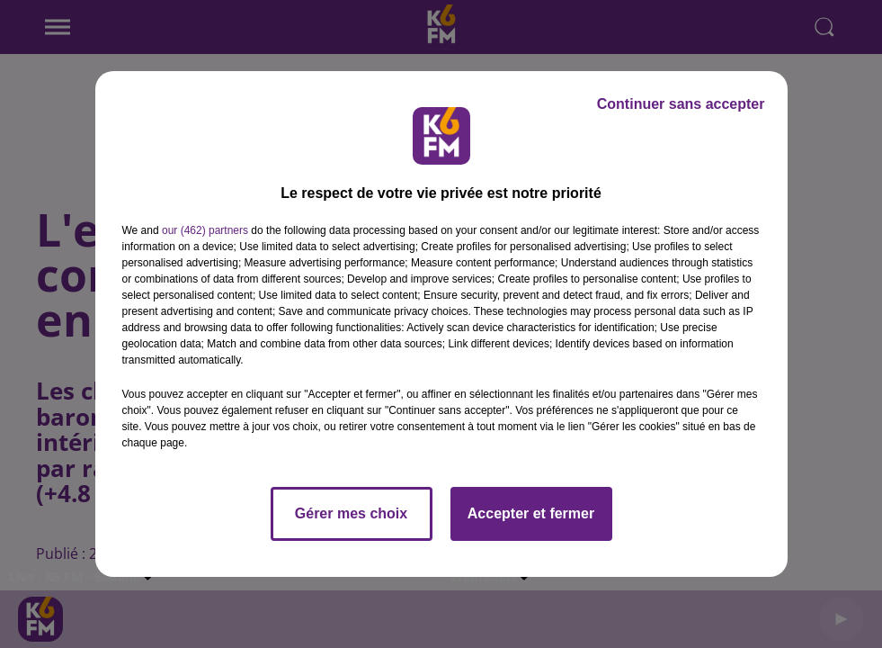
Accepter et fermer (531, 513)
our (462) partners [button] (205, 230)
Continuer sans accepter (681, 104)
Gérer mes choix (351, 513)
